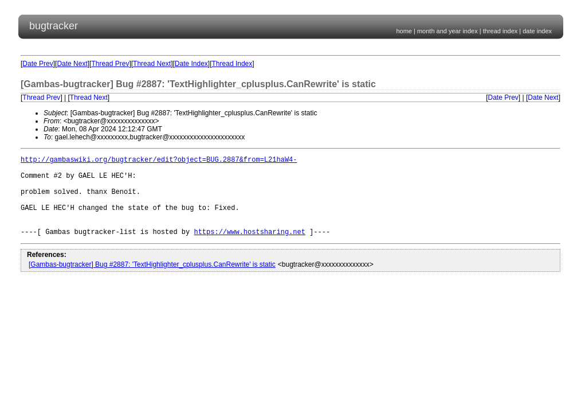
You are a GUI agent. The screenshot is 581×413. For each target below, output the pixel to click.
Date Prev (37, 64)
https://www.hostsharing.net (249, 249)
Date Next (72, 64)
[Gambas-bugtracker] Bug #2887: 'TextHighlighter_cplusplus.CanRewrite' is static (152, 282)
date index (537, 31)
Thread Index (232, 64)
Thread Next (152, 64)
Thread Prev (110, 64)
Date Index (191, 64)
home (404, 31)
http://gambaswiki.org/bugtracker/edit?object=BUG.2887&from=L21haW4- (159, 161)
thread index (500, 31)
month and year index (447, 31)
